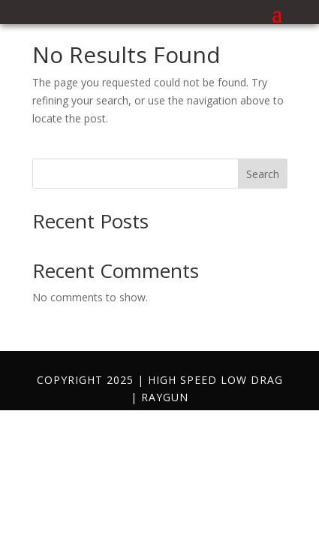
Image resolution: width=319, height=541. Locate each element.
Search (262, 174)
